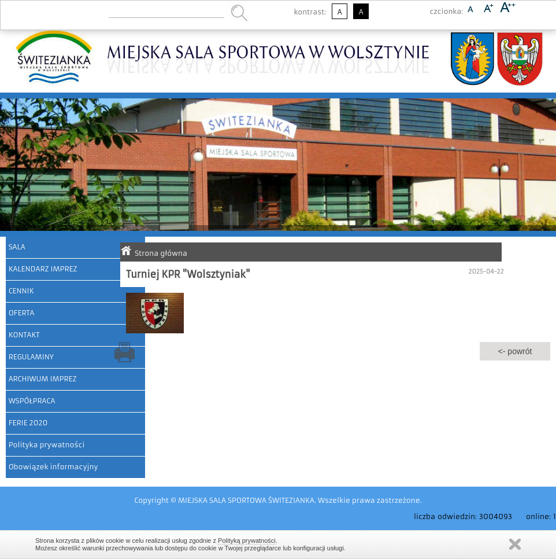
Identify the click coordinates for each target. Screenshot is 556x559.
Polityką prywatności (247, 540)
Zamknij (515, 544)
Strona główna (161, 253)
